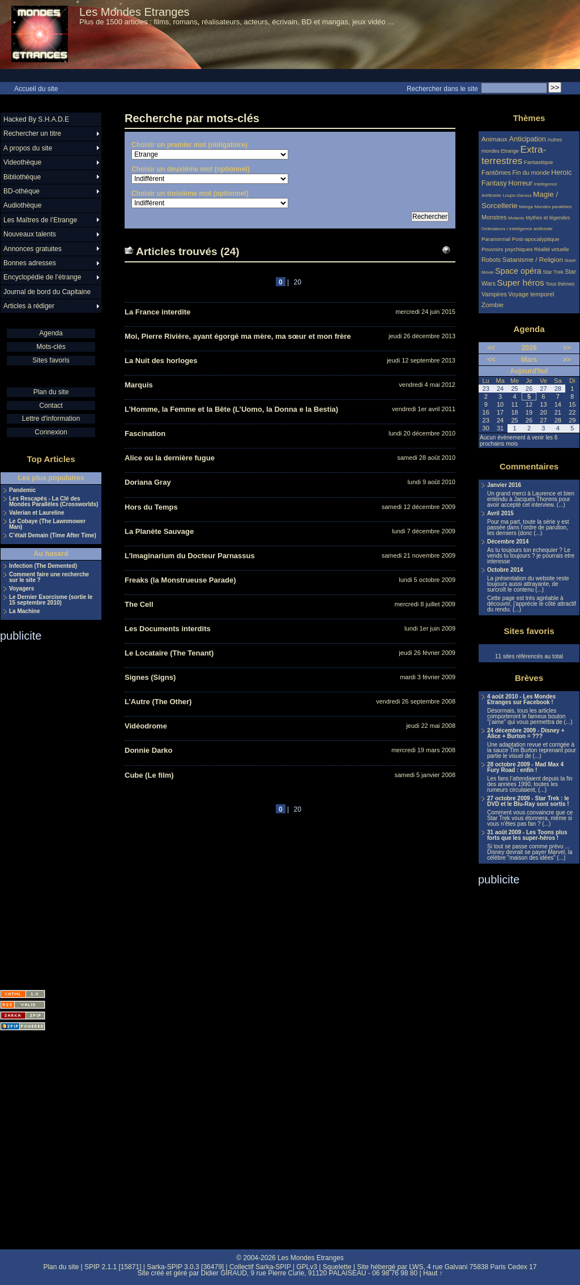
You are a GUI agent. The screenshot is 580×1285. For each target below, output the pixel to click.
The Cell (139, 604)
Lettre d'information (51, 418)
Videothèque (22, 162)
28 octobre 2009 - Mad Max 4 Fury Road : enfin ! (525, 767)
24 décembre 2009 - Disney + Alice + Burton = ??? (525, 733)
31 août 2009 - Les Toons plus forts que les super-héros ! (527, 835)
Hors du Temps (151, 507)
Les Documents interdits (168, 628)
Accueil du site (36, 89)
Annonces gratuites (32, 249)
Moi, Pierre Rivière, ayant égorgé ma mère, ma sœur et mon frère (238, 336)
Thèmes (529, 118)
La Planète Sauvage (159, 531)
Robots (491, 259)
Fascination (145, 433)
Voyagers (21, 589)
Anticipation (527, 139)
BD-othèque (21, 191)
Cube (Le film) (149, 775)
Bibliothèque (22, 177)
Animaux (495, 139)
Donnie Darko (149, 750)
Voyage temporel (531, 294)
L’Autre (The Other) (158, 701)
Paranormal (495, 239)
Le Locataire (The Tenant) (169, 653)
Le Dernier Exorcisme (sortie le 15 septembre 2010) (50, 600)
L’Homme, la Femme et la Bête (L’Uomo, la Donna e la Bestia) (231, 409)
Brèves (529, 678)
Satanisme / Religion (532, 259)
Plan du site (51, 392)
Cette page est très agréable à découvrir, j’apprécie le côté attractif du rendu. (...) (531, 604)
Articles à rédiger (28, 306)
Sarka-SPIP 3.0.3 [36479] (185, 1267)
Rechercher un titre (32, 133)
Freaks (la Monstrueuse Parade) (180, 580)
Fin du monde (530, 172)
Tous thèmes (559, 284)
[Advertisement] (45, 812)
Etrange (510, 151)
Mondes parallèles (553, 206)
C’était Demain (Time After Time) (52, 535)
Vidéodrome (146, 726)
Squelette (337, 1267)
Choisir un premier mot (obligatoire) (189, 145)
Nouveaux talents (29, 234)
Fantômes (496, 172)
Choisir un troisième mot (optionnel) (190, 193)
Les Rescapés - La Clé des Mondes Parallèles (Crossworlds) (53, 501)
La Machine (24, 611)
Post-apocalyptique (536, 239)
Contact (50, 405)
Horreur (520, 183)
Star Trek (553, 272)
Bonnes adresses (29, 263)
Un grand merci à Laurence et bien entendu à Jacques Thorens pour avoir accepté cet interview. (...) (530, 499)
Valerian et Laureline (36, 513)
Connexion (51, 432)
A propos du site (27, 148)
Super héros (520, 282)
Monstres (493, 217)
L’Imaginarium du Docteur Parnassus (190, 555)
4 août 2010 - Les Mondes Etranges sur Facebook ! (521, 699)
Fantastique (538, 162)
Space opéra (518, 270)
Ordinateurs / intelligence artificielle (517, 228)
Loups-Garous (516, 195)
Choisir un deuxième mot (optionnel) (190, 169)
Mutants (516, 218)
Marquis (139, 385)
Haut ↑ (433, 1273)
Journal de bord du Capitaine (47, 292)
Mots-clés (50, 347)
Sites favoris (50, 360)
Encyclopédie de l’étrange (42, 277)
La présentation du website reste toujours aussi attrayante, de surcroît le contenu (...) (528, 584)
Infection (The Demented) (43, 566)
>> (567, 348)
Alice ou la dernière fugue (170, 458)
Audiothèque (22, 205)
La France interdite (157, 312)
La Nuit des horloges (161, 360)
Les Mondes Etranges (134, 12)
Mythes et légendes (548, 218)
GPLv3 (306, 1267)
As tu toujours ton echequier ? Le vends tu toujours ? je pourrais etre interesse (530, 555)
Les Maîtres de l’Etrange (40, 220)
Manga (526, 206)
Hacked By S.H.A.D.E (36, 119)
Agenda (50, 333)
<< (491, 348)
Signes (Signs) (150, 677)
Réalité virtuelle (551, 249)
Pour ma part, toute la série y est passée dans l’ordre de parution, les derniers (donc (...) (528, 527)
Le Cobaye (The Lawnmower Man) (47, 524)
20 (297, 282)
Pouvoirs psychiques (507, 249)
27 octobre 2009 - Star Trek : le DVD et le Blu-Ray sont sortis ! (528, 801)
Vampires (494, 294)
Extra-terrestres (513, 155)
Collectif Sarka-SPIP (260, 1267)
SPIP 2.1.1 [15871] (113, 1267)
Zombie (492, 304)
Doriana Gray (148, 482)
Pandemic (22, 490)
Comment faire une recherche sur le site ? (49, 577)
